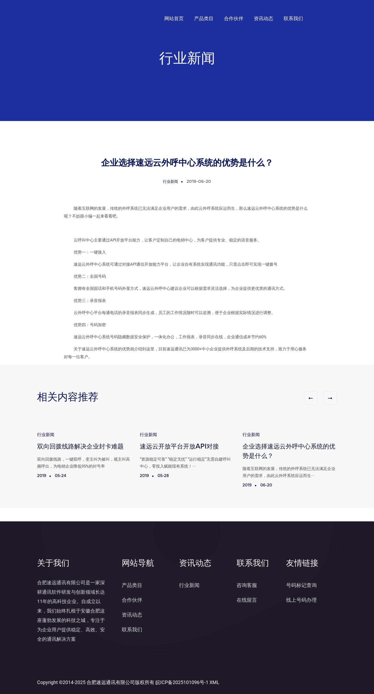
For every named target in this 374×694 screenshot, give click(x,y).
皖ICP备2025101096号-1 (181, 682)
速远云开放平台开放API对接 (179, 447)
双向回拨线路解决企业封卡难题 (80, 447)
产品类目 (203, 18)
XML (214, 682)
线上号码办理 (301, 600)
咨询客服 (247, 585)
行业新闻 (189, 585)
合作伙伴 (233, 18)
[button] (311, 398)
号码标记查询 (301, 585)
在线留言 (247, 600)
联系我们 (293, 18)
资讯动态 (263, 18)
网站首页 (174, 18)
